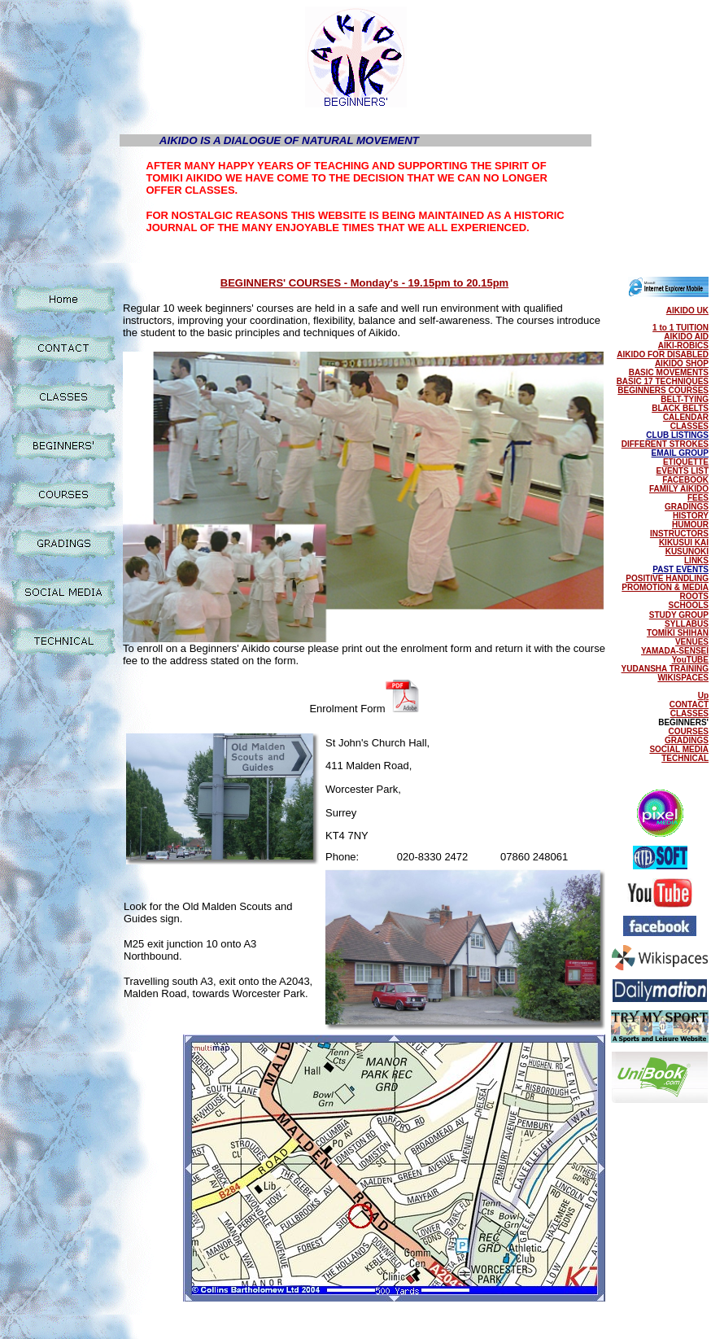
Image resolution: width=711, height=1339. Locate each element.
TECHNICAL (685, 758)
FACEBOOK (685, 479)
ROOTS (694, 596)
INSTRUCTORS (679, 533)
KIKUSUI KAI (684, 542)
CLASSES (689, 426)
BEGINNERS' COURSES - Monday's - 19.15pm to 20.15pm (364, 283)
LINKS (696, 560)
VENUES (692, 641)
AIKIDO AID (686, 336)
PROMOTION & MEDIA (665, 587)
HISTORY (691, 515)
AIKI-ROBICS (683, 345)
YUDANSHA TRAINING (665, 668)
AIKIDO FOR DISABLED (663, 354)
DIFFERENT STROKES (665, 444)
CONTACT (689, 704)
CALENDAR (686, 417)
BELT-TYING (685, 399)
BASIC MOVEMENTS (669, 372)
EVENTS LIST (682, 470)
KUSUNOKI (687, 551)
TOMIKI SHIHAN (678, 632)
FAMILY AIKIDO (679, 488)
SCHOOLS (689, 605)
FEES (698, 497)
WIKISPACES (683, 677)
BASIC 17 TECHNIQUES (663, 381)
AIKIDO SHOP (682, 363)
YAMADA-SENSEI (675, 650)
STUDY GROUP (679, 614)
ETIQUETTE (686, 461)
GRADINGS (687, 506)
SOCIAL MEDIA (679, 749)
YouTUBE (690, 659)
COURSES (689, 731)
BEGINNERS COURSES (663, 390)
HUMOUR (690, 524)
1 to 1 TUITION (680, 327)
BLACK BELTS (680, 408)
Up (703, 695)
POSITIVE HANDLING (667, 578)
